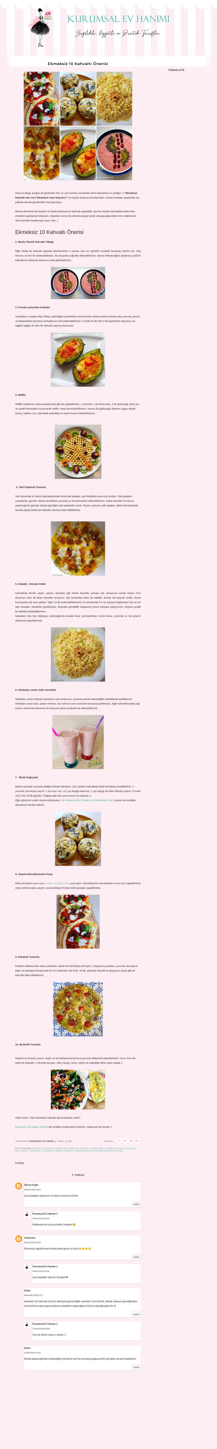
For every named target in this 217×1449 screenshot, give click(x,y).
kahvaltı (68, 1151)
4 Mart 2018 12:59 (32, 1242)
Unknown (29, 1237)
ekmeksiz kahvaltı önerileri (86, 1148)
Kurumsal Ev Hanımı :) (45, 1213)
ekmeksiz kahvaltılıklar (120, 1148)
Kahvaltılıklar (113, 1151)
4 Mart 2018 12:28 (41, 1218)
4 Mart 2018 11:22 (32, 1189)
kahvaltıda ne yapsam (89, 1151)
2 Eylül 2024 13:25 (32, 1352)
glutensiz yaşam (51, 1151)
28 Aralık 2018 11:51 (33, 1295)
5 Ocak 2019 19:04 (41, 1328)
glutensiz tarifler (27, 1151)
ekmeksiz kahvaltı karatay (50, 1148)
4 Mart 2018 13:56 (41, 1271)
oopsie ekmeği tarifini (57, 883)
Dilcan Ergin (31, 1184)
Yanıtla (136, 1204)
